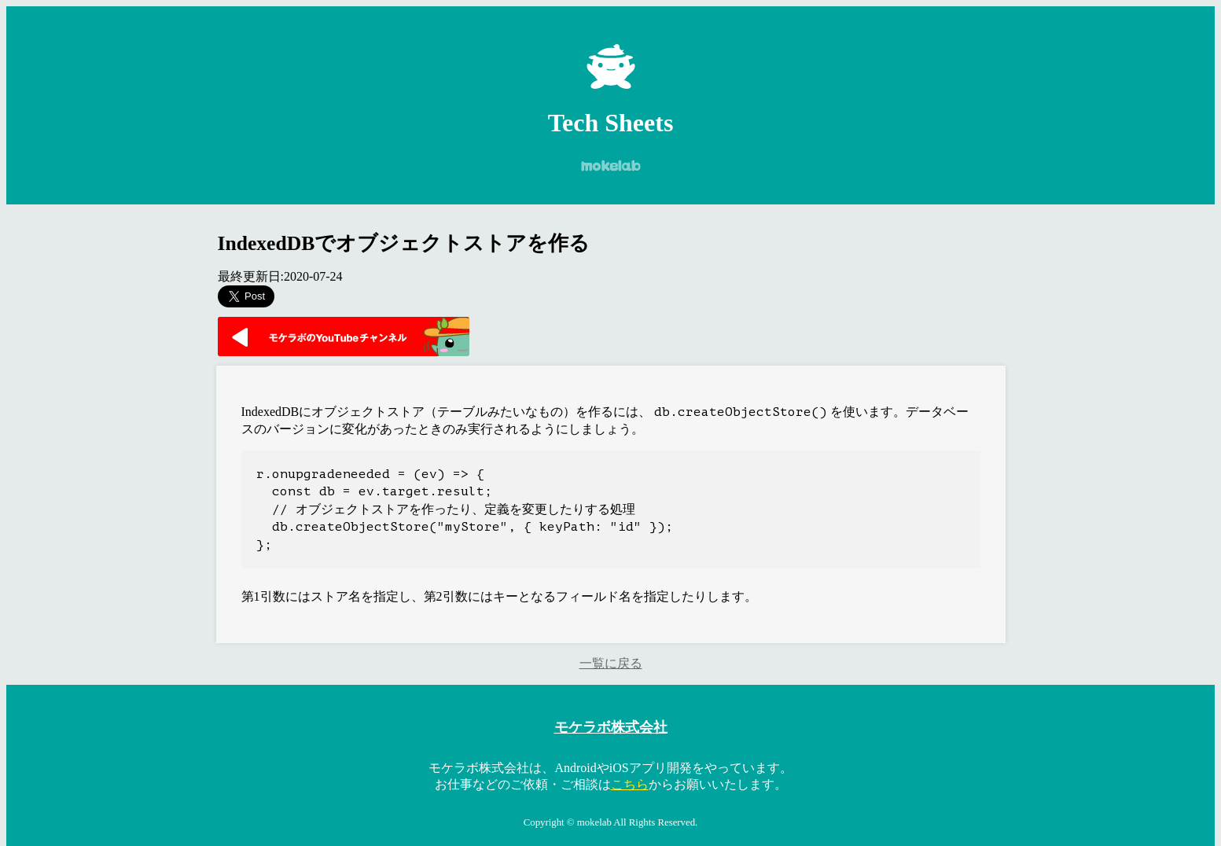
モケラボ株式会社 (611, 727)
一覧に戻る (610, 663)
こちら (630, 784)
